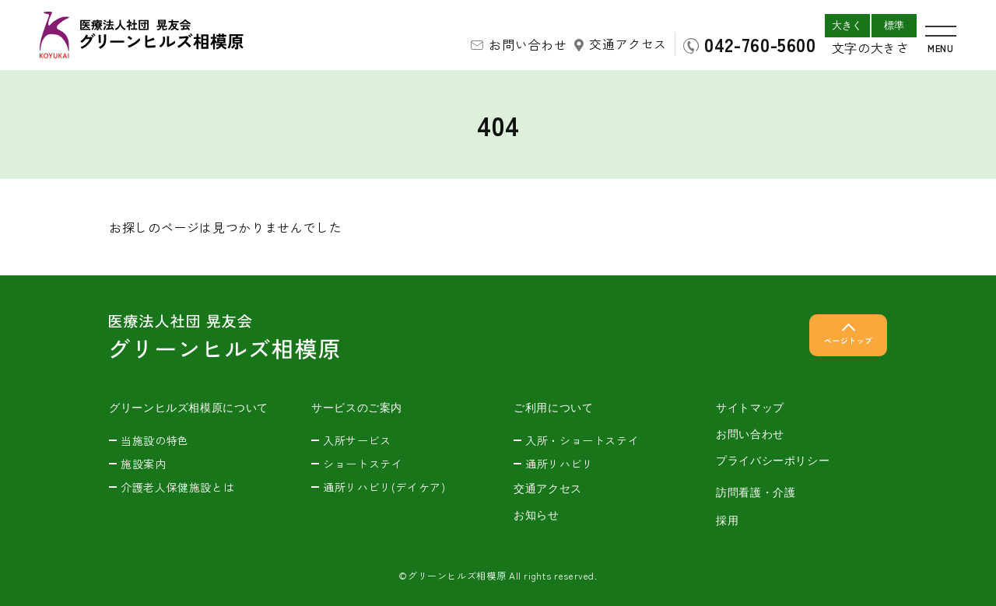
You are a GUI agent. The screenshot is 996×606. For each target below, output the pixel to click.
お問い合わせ (527, 44)
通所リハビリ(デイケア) (384, 487)
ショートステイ (362, 463)
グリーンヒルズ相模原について (188, 407)
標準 (894, 25)
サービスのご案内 (356, 407)
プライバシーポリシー (772, 460)
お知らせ (536, 515)
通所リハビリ (559, 463)
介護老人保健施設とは (177, 487)
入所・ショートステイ (582, 440)
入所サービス (357, 440)
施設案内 (144, 463)
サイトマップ (750, 407)
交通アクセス (628, 43)
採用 (727, 520)
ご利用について (553, 407)
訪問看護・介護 (755, 492)
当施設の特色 (155, 440)
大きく (847, 25)
